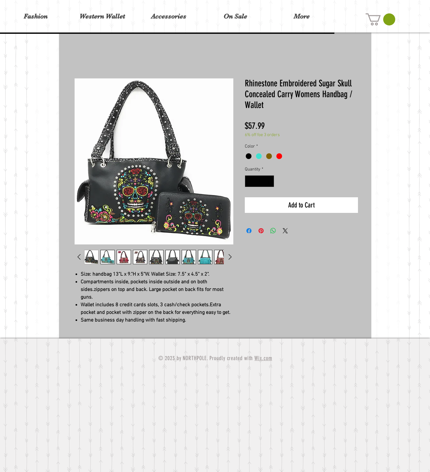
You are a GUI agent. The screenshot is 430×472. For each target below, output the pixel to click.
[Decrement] (250, 181)
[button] (380, 19)
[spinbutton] (259, 181)
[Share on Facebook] (249, 231)
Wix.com (263, 358)
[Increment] (269, 181)
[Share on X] (285, 231)
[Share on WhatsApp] (273, 231)
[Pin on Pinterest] (261, 231)
